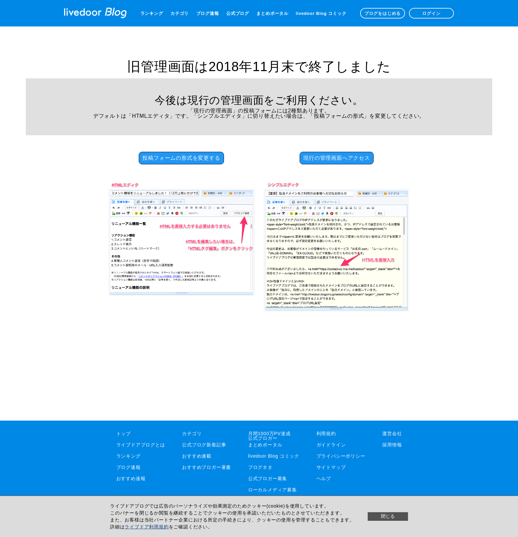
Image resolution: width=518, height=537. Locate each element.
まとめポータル (272, 13)
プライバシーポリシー (340, 456)
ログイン (431, 13)
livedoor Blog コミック (321, 13)
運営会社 (392, 433)
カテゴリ (179, 13)
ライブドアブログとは (140, 444)
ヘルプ (323, 478)
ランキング (151, 13)
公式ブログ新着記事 (204, 444)
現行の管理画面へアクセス (336, 158)
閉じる (388, 516)
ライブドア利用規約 (146, 526)
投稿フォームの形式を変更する (181, 158)
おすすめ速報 (131, 478)
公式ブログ (237, 13)
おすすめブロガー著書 (206, 467)
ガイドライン (331, 444)
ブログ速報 (207, 13)
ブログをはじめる (382, 13)
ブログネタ (260, 467)
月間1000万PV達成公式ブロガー (269, 435)
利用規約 (326, 433)
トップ (123, 433)
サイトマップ (331, 467)
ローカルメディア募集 (272, 489)
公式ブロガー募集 (267, 478)
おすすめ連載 (196, 456)
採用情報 (392, 444)
